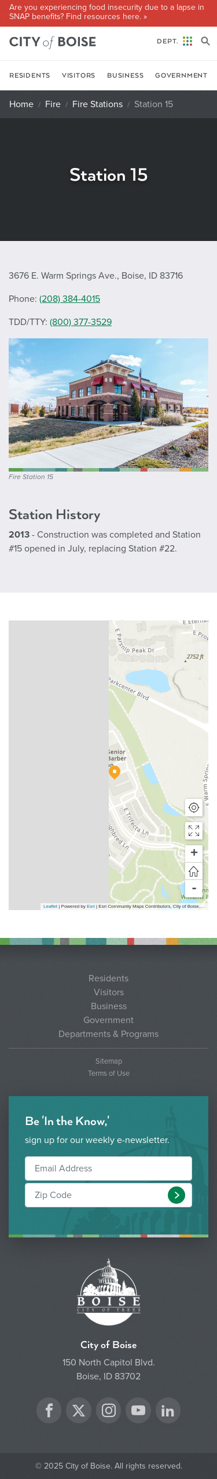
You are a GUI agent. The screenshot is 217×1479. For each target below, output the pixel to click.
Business (125, 75)
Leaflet (50, 906)
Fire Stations (97, 104)
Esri (91, 906)
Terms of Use (109, 1074)
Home (21, 104)
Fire (53, 104)
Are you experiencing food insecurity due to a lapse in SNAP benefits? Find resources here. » (106, 12)
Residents (29, 75)
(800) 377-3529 (81, 322)
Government (181, 75)
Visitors (78, 75)
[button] (194, 830)
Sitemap (108, 1061)
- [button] (194, 888)
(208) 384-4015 (69, 299)
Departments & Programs (108, 1034)
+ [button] (194, 854)
